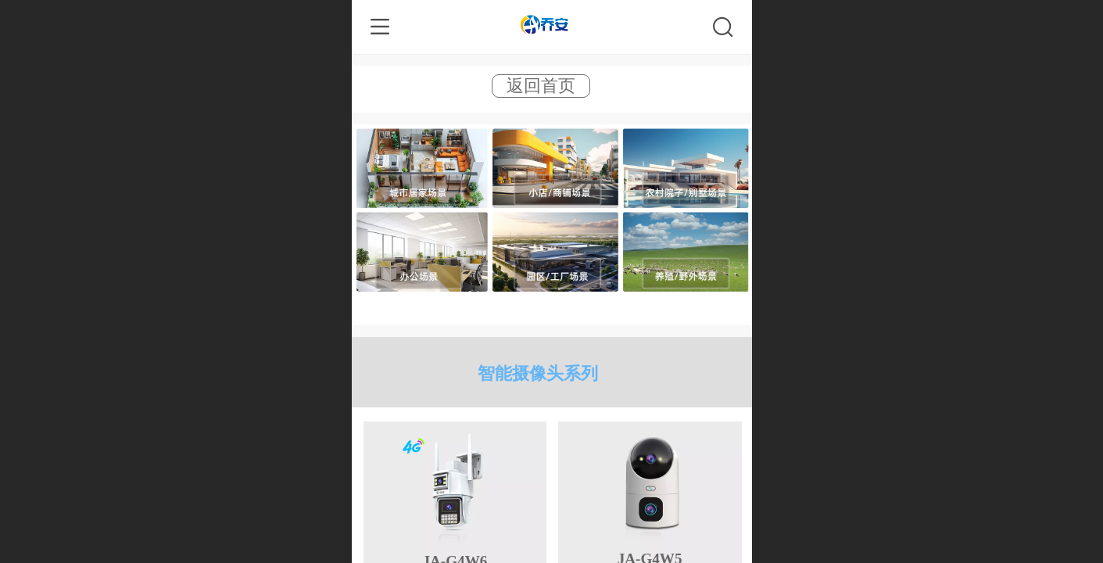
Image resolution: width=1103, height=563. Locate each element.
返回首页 (541, 85)
